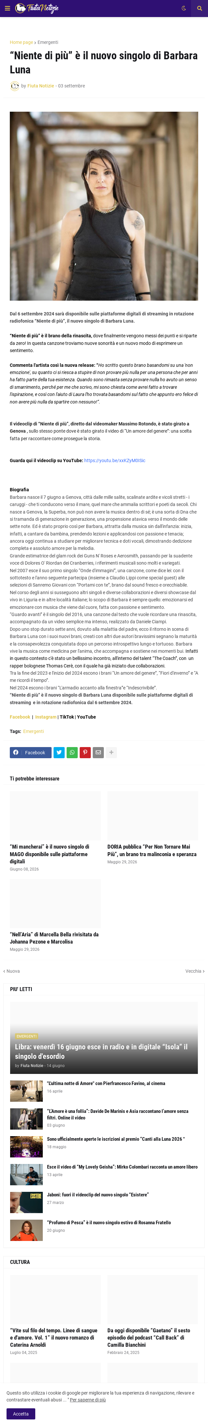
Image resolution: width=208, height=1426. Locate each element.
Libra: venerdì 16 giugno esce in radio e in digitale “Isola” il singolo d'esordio (101, 1051)
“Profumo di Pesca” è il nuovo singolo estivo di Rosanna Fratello (109, 1223)
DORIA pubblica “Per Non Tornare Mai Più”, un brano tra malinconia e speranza (152, 850)
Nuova (13, 971)
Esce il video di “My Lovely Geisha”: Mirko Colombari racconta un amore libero (122, 1167)
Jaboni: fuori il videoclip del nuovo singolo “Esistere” (98, 1195)
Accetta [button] (21, 1414)
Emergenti (48, 42)
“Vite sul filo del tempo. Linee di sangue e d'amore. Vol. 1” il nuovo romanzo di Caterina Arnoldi (53, 1337)
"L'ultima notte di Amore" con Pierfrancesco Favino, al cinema (106, 1083)
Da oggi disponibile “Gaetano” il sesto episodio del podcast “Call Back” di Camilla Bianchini (148, 1337)
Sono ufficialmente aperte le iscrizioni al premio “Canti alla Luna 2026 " (116, 1139)
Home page (21, 42)
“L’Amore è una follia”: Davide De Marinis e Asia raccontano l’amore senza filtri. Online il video (117, 1114)
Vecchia (193, 971)
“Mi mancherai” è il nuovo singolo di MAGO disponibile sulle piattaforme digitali (49, 853)
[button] (7, 8)
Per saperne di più (88, 1399)
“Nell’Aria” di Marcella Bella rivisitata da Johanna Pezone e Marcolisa (54, 938)
